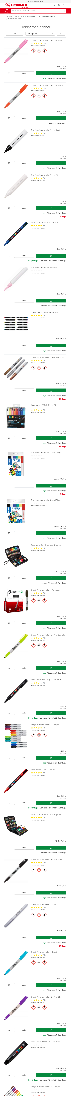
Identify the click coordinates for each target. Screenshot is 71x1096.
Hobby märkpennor (14, 19)
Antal (24, 73)
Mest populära (32, 34)
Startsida (8, 16)
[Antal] (24, 485)
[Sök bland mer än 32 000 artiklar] (36, 11)
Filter (14, 34)
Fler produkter (19, 16)
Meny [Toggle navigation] (6, 11)
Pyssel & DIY (31, 16)
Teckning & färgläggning (46, 16)
